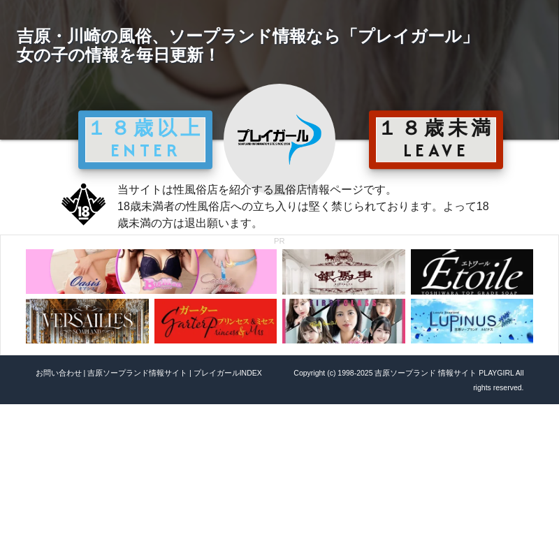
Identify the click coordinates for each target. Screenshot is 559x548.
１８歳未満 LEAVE (436, 139)
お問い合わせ (59, 373)
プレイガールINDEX (228, 373)
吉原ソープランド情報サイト (137, 373)
